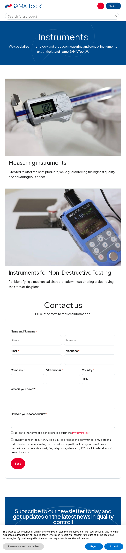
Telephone (71, 351)
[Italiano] (100, 6)
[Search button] (115, 16)
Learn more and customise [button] (23, 546)
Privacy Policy (80, 432)
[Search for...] (59, 16)
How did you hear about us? (29, 414)
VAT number (54, 370)
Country (88, 370)
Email (15, 351)
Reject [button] (94, 546)
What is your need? (23, 389)
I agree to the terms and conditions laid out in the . (52, 432)
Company (18, 370)
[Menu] (113, 6)
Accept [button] (114, 546)
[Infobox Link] (63, 131)
